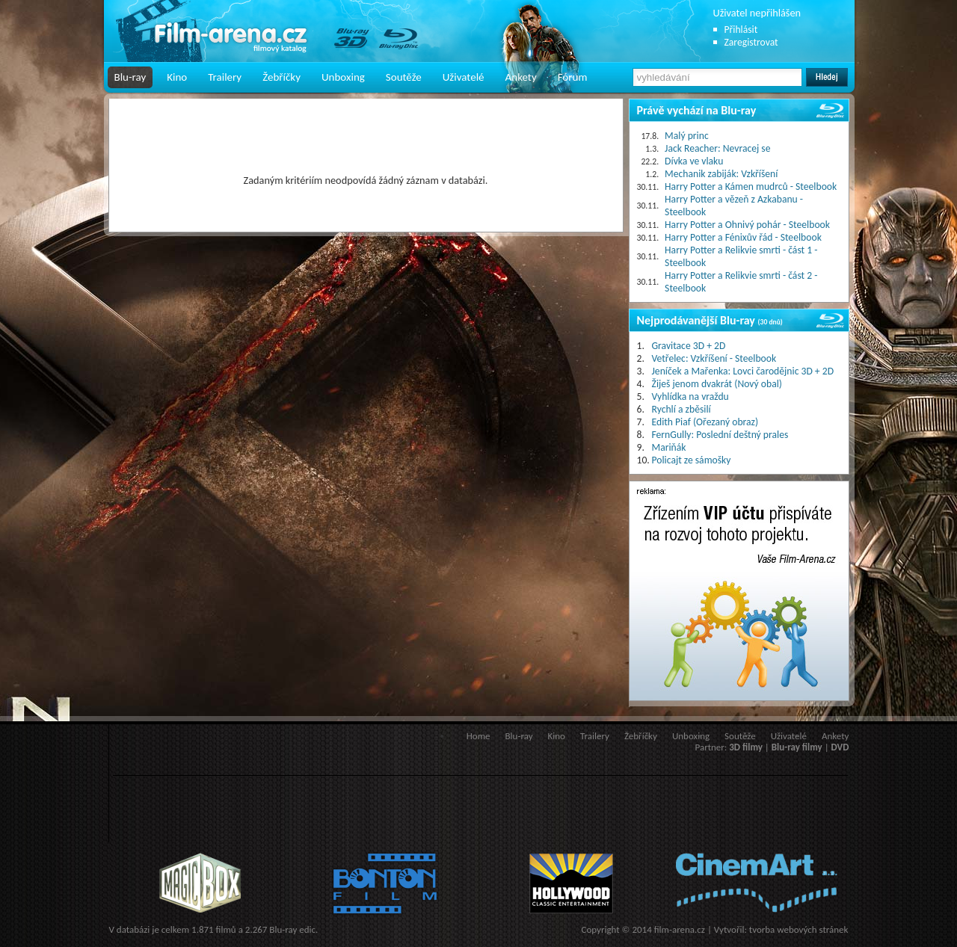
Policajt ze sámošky (691, 460)
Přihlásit (741, 29)
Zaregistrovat (751, 42)
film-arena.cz (679, 929)
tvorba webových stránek (799, 929)
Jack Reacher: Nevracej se (717, 148)
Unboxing (343, 77)
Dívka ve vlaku (694, 161)
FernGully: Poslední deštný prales (720, 434)
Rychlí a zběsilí (681, 409)
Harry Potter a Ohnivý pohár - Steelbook (747, 224)
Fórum (573, 77)
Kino (177, 77)
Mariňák (669, 447)
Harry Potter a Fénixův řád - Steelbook (743, 237)
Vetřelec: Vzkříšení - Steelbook (714, 358)
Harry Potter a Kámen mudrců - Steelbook (751, 186)
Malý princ (687, 135)
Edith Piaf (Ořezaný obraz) (705, 422)
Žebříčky (281, 77)
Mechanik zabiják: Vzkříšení (721, 173)
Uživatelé (463, 77)
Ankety (521, 77)
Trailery (224, 77)
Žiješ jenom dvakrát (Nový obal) (717, 383)
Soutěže (404, 77)
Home (478, 735)
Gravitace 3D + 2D (689, 345)
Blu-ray (130, 77)
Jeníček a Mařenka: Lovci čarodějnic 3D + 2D (743, 371)
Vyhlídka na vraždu (690, 396)
